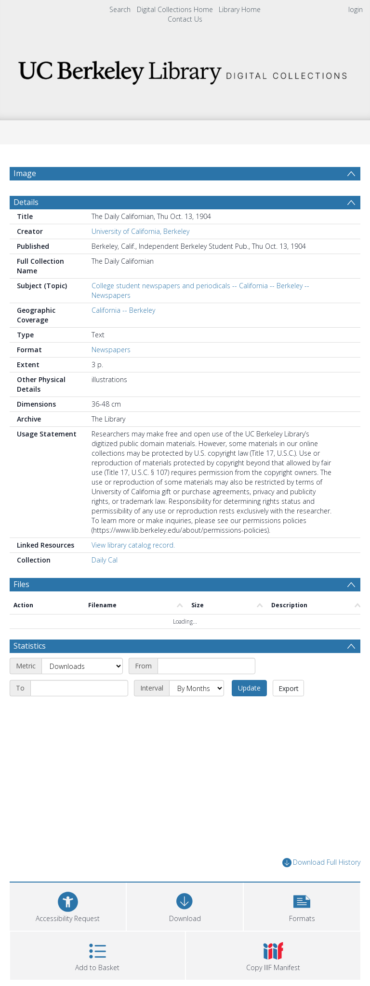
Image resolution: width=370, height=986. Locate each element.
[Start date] (206, 666)
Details (26, 202)
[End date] (79, 688)
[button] (302, 905)
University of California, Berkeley (140, 231)
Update (249, 687)
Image (24, 173)
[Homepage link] (185, 70)
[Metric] (82, 666)
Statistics (29, 645)
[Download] (185, 905)
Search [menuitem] (120, 9)
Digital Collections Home (175, 9)
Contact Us (185, 19)
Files (21, 584)
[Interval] (196, 688)
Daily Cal (105, 559)
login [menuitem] (355, 9)
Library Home (240, 9)
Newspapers (111, 349)
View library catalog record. (133, 545)
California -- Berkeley (123, 310)
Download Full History (321, 863)
